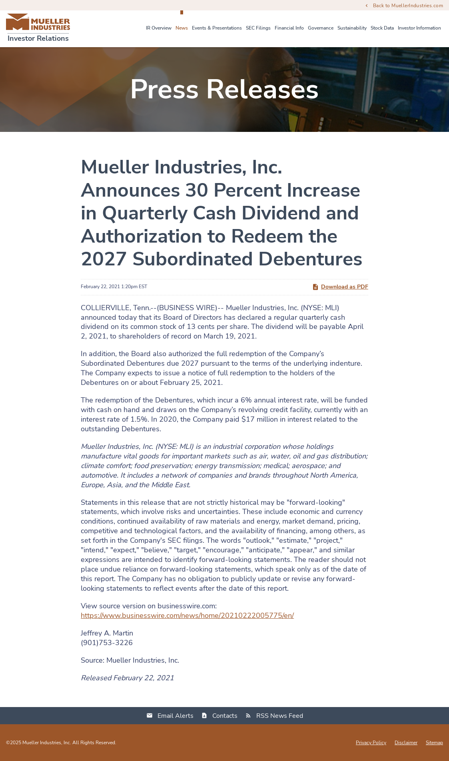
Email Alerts (176, 715)
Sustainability (352, 28)
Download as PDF (340, 287)
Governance (320, 28)
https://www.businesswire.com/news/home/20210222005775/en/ (187, 615)
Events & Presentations (217, 28)
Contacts (224, 715)
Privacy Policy (371, 742)
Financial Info (289, 28)
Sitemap (434, 742)
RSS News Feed (279, 715)
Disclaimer (406, 742)
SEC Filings (258, 28)
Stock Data (382, 28)
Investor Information (419, 28)
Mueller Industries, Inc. (46, 742)
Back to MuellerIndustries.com (408, 5)
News (182, 28)
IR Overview (159, 28)
